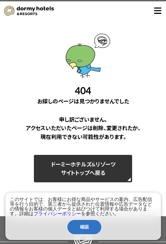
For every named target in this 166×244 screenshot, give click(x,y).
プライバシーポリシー (57, 213)
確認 (84, 226)
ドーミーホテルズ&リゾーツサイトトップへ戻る (83, 168)
